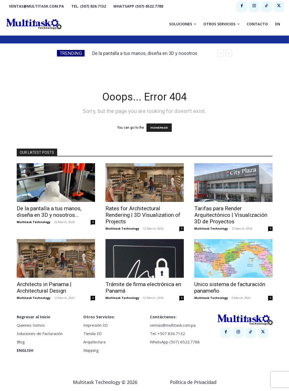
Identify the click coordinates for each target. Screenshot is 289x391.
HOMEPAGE (159, 128)
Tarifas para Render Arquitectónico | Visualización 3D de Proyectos (230, 215)
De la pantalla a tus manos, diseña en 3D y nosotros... (49, 211)
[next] (229, 53)
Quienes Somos (31, 325)
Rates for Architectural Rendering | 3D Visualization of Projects (142, 215)
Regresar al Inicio (33, 316)
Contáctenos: (163, 316)
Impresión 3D (95, 325)
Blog (21, 341)
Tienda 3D (92, 333)
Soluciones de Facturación (40, 333)
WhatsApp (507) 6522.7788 (175, 341)
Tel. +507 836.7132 (167, 333)
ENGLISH (25, 350)
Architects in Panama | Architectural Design (44, 287)
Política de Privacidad (193, 382)
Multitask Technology (33, 222)
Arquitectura (94, 341)
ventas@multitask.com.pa (173, 325)
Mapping (91, 350)
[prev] (220, 53)
